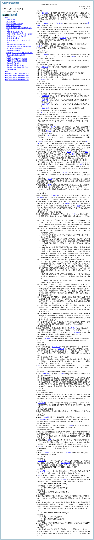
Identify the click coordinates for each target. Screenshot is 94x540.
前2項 (40, 446)
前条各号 (74, 328)
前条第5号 (45, 108)
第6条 (53, 127)
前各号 (43, 79)
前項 (49, 135)
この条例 (45, 13)
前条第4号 (45, 104)
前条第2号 (45, 96)
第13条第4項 (65, 463)
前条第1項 (54, 195)
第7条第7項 (46, 374)
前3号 (43, 112)
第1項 (40, 141)
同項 (86, 152)
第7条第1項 (49, 338)
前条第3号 (45, 100)
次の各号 (59, 23)
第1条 (73, 56)
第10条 (66, 204)
